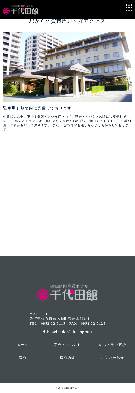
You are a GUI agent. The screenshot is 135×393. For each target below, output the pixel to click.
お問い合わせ (112, 358)
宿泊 (22, 358)
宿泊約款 (67, 358)
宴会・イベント (67, 345)
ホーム (22, 345)
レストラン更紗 (112, 345)
